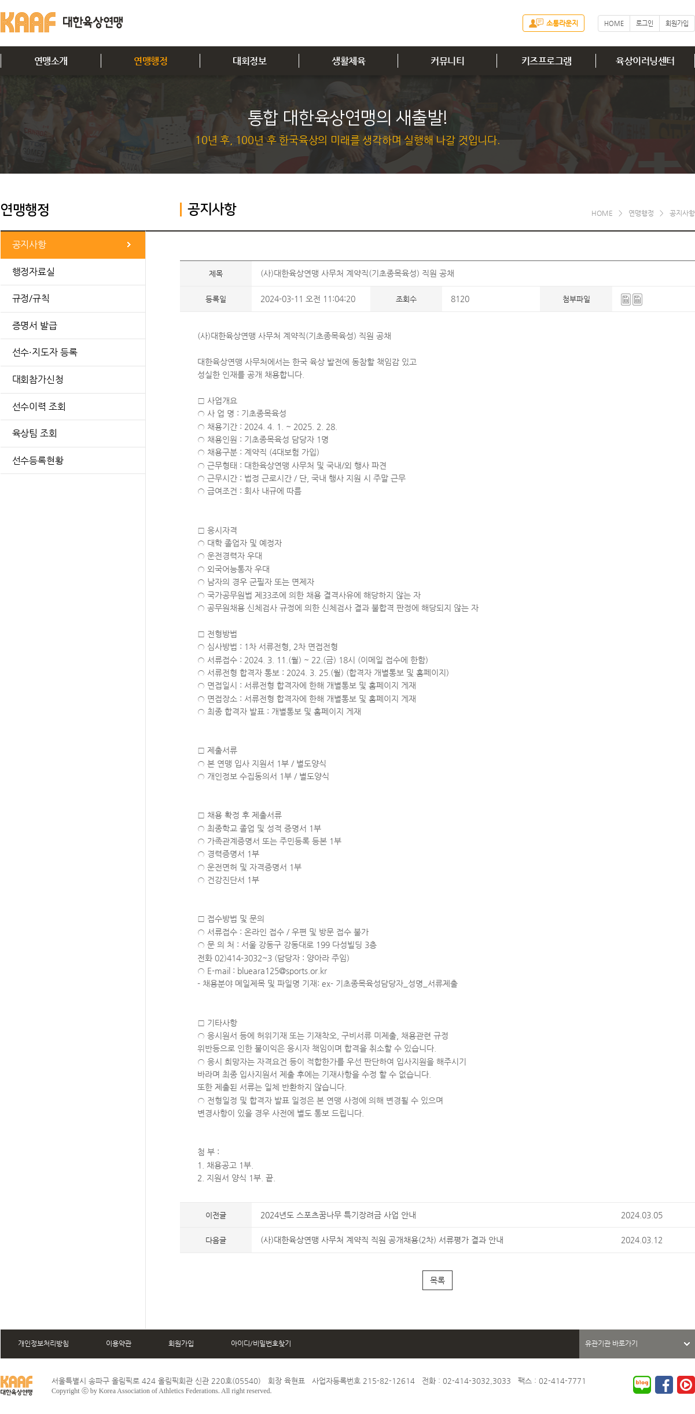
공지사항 (29, 244)
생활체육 (348, 61)
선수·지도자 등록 (45, 352)
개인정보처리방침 (43, 1343)
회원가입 (677, 23)
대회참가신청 (38, 379)
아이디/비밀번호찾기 (261, 1343)
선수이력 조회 (39, 406)
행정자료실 (34, 271)
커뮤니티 (447, 61)
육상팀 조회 (34, 433)
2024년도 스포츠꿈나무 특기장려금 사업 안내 (338, 1215)
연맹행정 (150, 61)
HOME (614, 23)
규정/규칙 (31, 298)
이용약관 (118, 1343)
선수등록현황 (38, 460)
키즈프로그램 (546, 61)
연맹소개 (51, 61)
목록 (437, 1280)
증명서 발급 (34, 325)
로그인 (644, 23)
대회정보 (249, 61)
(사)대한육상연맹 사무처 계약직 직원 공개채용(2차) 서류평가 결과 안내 (381, 1239)
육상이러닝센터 (645, 61)
